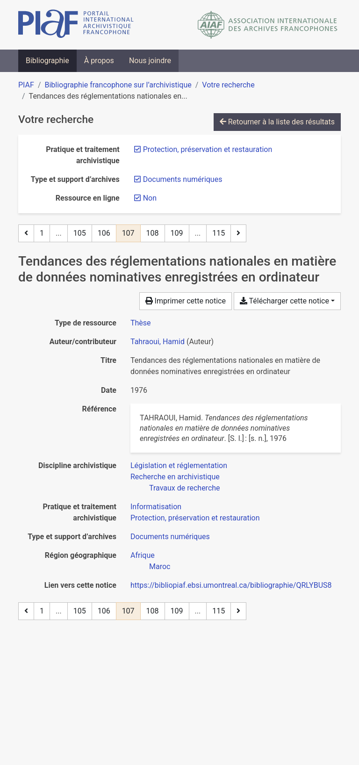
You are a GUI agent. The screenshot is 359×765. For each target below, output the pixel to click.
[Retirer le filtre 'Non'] (150, 198)
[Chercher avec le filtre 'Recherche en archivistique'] (175, 476)
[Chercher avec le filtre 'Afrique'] (142, 555)
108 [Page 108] (152, 233)
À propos (99, 60)
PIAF (26, 84)
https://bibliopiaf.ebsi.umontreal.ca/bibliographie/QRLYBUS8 (231, 585)
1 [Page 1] (42, 233)
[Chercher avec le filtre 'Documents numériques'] (170, 536)
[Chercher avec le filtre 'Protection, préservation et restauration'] (195, 517)
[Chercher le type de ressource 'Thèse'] (140, 322)
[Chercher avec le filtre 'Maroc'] (159, 566)
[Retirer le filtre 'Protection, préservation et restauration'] (208, 149)
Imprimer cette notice (185, 300)
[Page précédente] (26, 233)
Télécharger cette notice (284, 300)
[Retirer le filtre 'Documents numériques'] (183, 179)
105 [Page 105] (79, 233)
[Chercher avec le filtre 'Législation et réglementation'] (178, 465)
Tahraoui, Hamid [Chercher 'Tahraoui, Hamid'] (157, 341)
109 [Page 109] (177, 233)
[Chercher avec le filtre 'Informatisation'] (155, 506)
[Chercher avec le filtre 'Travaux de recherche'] (184, 488)
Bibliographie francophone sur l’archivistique (117, 84)
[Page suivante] (238, 233)
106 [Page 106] (104, 233)
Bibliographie (47, 60)
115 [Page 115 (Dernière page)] (218, 233)
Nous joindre (150, 60)
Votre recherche (228, 84)
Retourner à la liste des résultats (277, 121)
